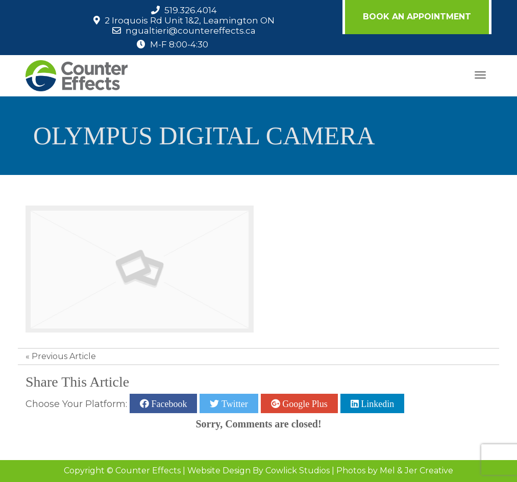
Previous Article (64, 356)
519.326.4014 (190, 10)
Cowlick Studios (297, 470)
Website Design (219, 470)
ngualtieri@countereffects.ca (191, 31)
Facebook (168, 403)
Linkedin (377, 403)
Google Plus (304, 403)
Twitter (233, 403)
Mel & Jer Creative (416, 470)
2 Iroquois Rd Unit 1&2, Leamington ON (190, 20)
